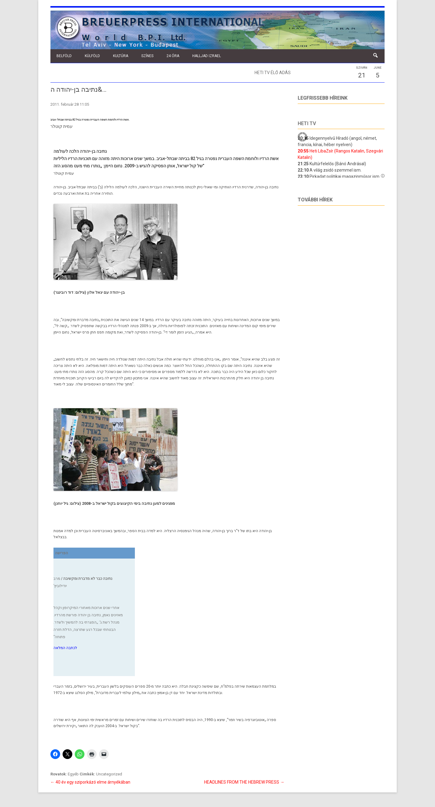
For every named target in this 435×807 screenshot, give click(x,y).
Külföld (92, 56)
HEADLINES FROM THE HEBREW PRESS (244, 782)
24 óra (172, 56)
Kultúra (120, 56)
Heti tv (307, 123)
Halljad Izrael (206, 56)
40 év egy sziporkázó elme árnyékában (90, 782)
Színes (147, 56)
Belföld (64, 56)
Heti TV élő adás (273, 72)
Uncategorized (109, 774)
